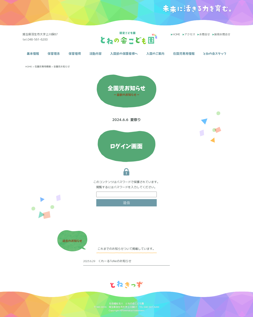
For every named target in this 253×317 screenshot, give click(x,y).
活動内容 (95, 53)
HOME (176, 34)
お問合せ (204, 34)
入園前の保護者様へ (124, 53)
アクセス (189, 34)
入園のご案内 (155, 53)
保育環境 (75, 53)
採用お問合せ (222, 34)
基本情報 (33, 53)
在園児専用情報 (184, 53)
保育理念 (54, 53)
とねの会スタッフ (214, 53)
